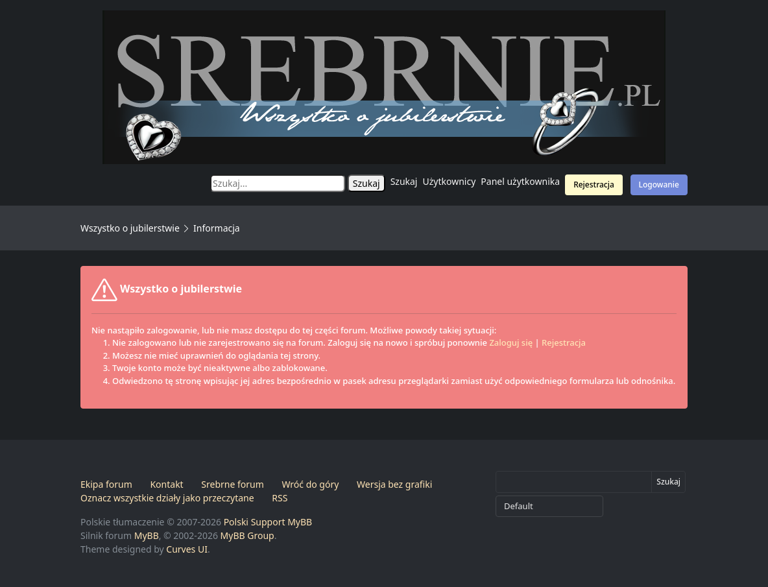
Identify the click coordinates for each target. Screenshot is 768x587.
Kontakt (166, 484)
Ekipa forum (106, 484)
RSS (279, 498)
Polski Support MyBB (268, 522)
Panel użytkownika (520, 181)
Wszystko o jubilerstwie (130, 228)
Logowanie (659, 184)
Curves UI (187, 549)
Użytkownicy (449, 181)
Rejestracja (593, 184)
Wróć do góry (310, 484)
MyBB (146, 535)
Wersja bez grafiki (394, 484)
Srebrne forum (232, 484)
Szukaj (404, 181)
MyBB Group (247, 535)
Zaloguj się (511, 342)
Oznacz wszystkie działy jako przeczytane (167, 498)
